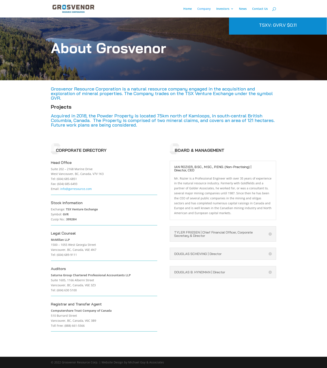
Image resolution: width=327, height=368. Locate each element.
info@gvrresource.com (76, 189)
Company (204, 9)
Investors (222, 9)
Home (187, 9)
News (243, 9)
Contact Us (260, 9)
